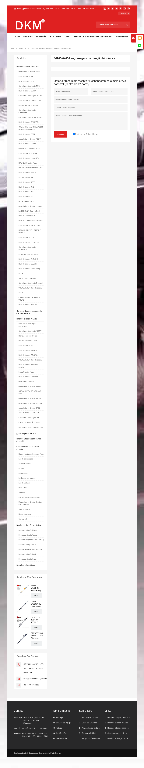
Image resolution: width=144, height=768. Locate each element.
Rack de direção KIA (26, 197)
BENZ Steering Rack (26, 81)
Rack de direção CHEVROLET (30, 100)
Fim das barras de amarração (29, 497)
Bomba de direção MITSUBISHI (30, 549)
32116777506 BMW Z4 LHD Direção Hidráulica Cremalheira (37, 635)
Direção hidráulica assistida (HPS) (31, 168)
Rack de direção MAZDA (28, 350)
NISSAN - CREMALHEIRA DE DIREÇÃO (30, 231)
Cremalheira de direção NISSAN (30, 331)
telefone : (18, 733)
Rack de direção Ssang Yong (29, 269)
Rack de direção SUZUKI (28, 264)
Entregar (60, 717)
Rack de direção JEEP (27, 182)
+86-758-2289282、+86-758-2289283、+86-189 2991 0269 (70, 9)
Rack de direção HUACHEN (29, 158)
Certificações (61, 733)
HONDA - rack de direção (28, 336)
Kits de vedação (24, 483)
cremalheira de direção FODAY (30, 139)
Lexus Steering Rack (26, 201)
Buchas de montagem (27, 478)
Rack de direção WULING (28, 305)
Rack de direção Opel (26, 237)
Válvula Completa (25, 464)
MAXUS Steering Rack (27, 216)
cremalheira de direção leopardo (30, 206)
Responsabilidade (89, 733)
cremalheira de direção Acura (29, 72)
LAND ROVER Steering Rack (29, 211)
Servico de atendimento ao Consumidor (92, 36)
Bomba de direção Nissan (28, 530)
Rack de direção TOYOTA (28, 355)
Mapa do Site (62, 738)
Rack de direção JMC (26, 192)
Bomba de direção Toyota (28, 535)
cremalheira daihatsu (26, 382)
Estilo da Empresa (89, 723)
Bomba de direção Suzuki (28, 559)
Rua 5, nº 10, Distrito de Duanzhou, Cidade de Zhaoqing (33, 720)
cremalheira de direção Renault (30, 386)
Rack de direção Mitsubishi (28, 377)
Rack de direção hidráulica (27, 67)
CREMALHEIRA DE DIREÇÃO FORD (30, 392)
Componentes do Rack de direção (121, 733)
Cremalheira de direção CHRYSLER (27, 111)
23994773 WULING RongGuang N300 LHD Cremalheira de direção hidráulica (37, 588)
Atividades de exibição (91, 728)
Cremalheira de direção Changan (31, 427)
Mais (36, 596)
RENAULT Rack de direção (28, 254)
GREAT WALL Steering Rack (29, 149)
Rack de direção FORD (27, 134)
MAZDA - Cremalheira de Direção (31, 221)
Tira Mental (23, 519)
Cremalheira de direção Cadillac (30, 117)
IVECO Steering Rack (26, 177)
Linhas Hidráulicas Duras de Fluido (31, 454)
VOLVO (21, 293)
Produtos (28, 36)
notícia (59, 728)
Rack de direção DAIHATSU (29, 122)
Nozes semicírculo (25, 514)
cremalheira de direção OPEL (29, 408)
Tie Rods (22, 492)
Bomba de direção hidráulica (28, 525)
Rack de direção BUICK (27, 91)
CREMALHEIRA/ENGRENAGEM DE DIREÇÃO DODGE (31, 128)
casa (12, 48)
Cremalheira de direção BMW (29, 86)
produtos (22, 48)
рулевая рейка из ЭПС (26, 433)
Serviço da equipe (64, 723)
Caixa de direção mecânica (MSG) (31, 540)
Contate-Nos (122, 36)
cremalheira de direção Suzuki (30, 398)
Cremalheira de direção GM (29, 418)
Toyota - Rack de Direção (28, 278)
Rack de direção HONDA (28, 153)
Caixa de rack (24, 473)
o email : (17, 728)
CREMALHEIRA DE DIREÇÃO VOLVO (30, 299)
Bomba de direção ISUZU (28, 545)
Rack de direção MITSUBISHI (29, 225)
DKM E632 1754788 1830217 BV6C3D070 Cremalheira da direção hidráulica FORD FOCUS (37, 619)
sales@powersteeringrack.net (29, 9)
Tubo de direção (24, 509)
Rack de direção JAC (26, 187)
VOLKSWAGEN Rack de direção (31, 288)
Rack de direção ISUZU (27, 173)
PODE (21, 274)
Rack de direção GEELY (27, 144)
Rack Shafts (23, 488)
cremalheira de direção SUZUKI (30, 403)
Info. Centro (55, 36)
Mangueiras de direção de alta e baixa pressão (30, 503)
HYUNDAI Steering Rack (28, 163)
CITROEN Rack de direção (28, 105)
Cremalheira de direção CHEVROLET (27, 325)
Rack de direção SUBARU (28, 259)
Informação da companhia (93, 717)
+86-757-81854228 (31, 685)
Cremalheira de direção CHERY (30, 96)
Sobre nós (41, 36)
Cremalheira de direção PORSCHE (27, 248)
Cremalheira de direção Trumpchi (31, 283)
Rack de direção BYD (26, 76)
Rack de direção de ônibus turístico (28, 366)
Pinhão (21, 468)
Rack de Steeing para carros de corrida (124, 728)
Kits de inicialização (26, 459)
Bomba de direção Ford (27, 554)
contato (18, 710)
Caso (67, 36)
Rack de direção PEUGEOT (29, 242)
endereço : (18, 717)
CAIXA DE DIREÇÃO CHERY (29, 422)
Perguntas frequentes (91, 738)
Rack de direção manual (26, 319)
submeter (61, 134)
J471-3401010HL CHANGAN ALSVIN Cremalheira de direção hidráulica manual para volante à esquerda (37, 604)
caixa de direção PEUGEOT (29, 413)
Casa (17, 36)
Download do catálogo (26, 565)
